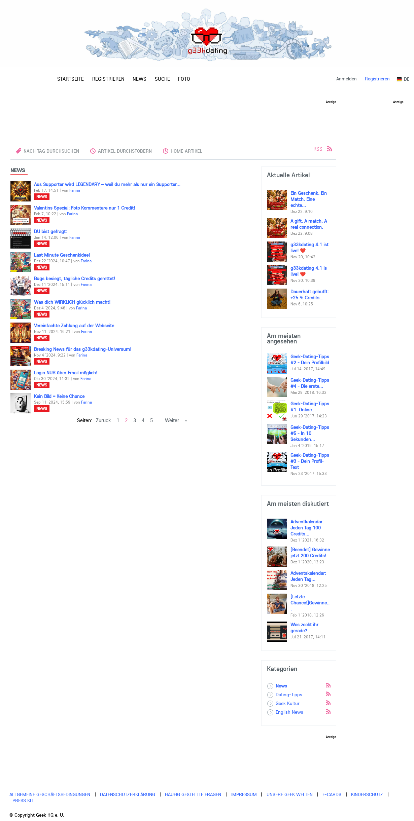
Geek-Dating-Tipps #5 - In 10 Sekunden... (309, 433)
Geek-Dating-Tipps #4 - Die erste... (309, 383)
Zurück (103, 420)
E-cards (331, 794)
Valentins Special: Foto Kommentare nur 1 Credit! (84, 208)
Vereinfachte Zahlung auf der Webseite (74, 326)
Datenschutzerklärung (127, 794)
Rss (328, 684)
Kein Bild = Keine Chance (59, 396)
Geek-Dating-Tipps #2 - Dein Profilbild (309, 359)
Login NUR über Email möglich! (65, 373)
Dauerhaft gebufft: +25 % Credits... (309, 295)
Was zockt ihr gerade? (304, 628)
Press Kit (22, 800)
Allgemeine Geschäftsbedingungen (49, 794)
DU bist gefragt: (50, 231)
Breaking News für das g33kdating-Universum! (82, 349)
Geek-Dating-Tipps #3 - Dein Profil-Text (309, 461)
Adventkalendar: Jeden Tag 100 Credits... (307, 528)
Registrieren (377, 79)
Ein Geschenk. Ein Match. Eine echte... (308, 199)
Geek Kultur (288, 703)
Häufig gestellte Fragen (193, 794)
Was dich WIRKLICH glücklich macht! (72, 302)
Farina (74, 190)
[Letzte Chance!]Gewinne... (310, 603)
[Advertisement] (173, 118)
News (41, 196)
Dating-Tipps (289, 695)
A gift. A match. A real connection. (308, 224)
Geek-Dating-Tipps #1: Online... (309, 407)
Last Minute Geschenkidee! (62, 255)
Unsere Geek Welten (290, 794)
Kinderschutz (367, 794)
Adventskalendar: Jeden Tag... (308, 576)
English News (289, 712)
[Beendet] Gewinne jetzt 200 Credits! (310, 553)
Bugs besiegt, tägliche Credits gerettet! (74, 278)
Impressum (244, 794)
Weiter (172, 420)
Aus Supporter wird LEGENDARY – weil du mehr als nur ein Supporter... (107, 184)
